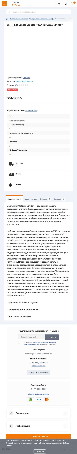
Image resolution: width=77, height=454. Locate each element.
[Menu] (4, 3)
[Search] (9, 11)
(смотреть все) (31, 111)
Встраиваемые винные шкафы (42, 19)
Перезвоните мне (38, 366)
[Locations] (58, 3)
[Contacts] (66, 3)
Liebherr (26, 77)
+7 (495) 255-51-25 (40, 362)
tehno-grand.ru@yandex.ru (38, 394)
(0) (16, 85)
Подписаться (52, 337)
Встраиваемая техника (19, 19)
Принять (40, 451)
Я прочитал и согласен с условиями (38, 343)
